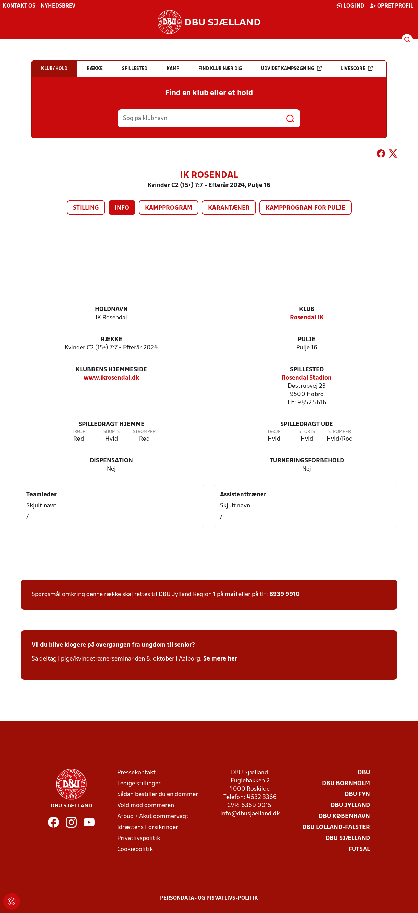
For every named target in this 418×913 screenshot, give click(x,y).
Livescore (357, 68)
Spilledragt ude (306, 425)
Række (111, 340)
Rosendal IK (307, 318)
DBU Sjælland (347, 838)
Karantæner (229, 208)
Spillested (307, 370)
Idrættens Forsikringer (147, 827)
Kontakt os (19, 6)
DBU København (344, 816)
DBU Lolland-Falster (336, 827)
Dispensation (111, 461)
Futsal (359, 849)
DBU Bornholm (346, 784)
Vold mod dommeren (145, 806)
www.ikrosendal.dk (111, 378)
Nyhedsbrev (58, 6)
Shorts (111, 432)
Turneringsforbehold (307, 461)
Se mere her (220, 659)
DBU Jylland (350, 806)
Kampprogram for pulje (305, 208)
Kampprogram (168, 208)
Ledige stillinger (139, 784)
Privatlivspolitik (138, 838)
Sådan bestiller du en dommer (157, 795)
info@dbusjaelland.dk (250, 814)
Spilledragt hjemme (111, 425)
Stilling (86, 208)
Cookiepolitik (135, 849)
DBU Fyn (357, 795)
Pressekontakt (136, 773)
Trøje (78, 432)
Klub (307, 309)
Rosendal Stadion (307, 378)
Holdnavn (111, 309)
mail (231, 594)
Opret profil (391, 6)
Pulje (307, 340)
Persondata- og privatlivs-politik (209, 898)
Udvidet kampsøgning (291, 68)
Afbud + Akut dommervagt (152, 816)
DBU (364, 773)
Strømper (144, 432)
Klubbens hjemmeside (111, 370)
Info (122, 208)
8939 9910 (284, 594)
